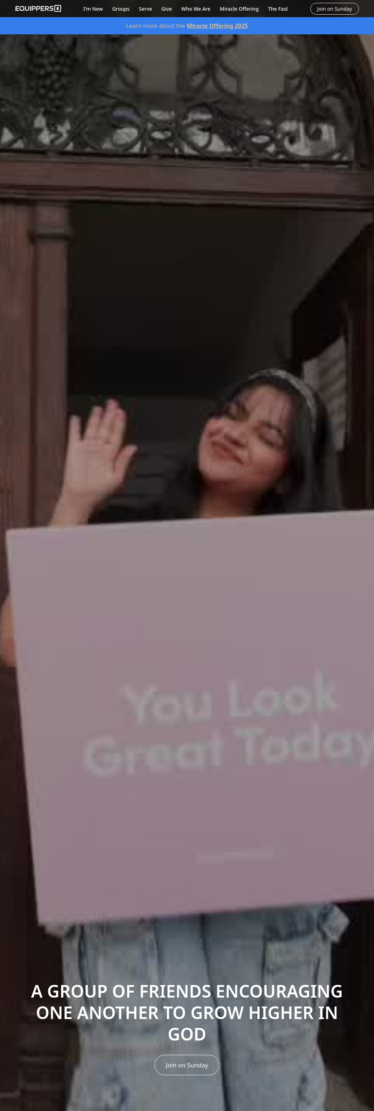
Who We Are (195, 8)
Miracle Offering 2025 (217, 26)
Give (166, 8)
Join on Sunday (187, 1065)
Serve (145, 8)
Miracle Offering (239, 8)
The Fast (278, 8)
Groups (121, 8)
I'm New (93, 8)
